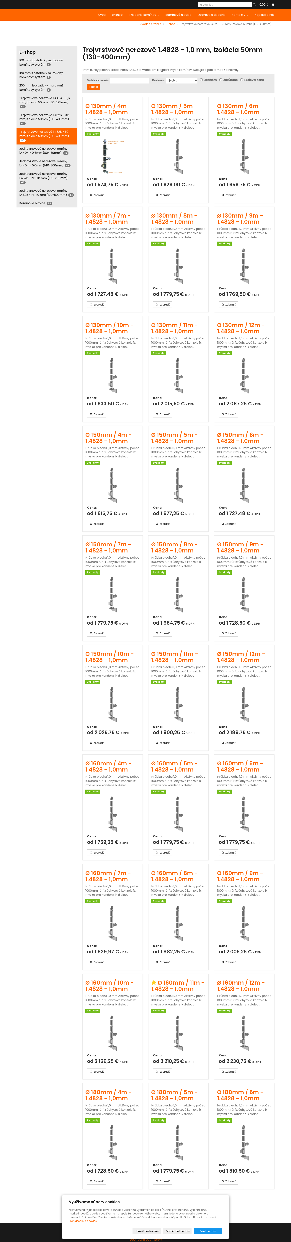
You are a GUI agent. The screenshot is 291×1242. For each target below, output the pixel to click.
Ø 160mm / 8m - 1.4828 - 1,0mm (174, 876)
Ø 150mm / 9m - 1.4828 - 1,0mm (240, 548)
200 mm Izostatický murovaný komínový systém (41, 87)
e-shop (117, 15)
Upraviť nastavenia (147, 1231)
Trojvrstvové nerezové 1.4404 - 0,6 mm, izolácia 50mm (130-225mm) (44, 102)
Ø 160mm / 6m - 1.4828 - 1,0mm (240, 767)
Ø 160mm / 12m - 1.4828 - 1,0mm (241, 986)
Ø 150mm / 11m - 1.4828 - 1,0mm (174, 657)
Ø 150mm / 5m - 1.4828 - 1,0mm (174, 438)
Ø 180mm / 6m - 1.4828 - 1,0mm (240, 1095)
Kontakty (240, 15)
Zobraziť (96, 195)
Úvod (102, 15)
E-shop (171, 24)
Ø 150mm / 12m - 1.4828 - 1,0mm (241, 657)
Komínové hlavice (178, 15)
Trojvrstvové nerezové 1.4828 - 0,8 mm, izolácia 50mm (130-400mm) (44, 119)
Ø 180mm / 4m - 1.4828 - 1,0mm (108, 1095)
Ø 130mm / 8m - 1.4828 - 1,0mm (174, 219)
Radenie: (158, 80)
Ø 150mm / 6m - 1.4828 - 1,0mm (240, 438)
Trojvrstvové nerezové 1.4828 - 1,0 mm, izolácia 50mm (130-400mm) (44, 136)
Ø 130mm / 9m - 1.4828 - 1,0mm (240, 219)
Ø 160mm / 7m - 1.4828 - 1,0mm (108, 876)
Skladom (210, 80)
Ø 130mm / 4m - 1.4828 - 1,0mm (108, 109)
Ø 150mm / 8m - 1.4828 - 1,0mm (174, 548)
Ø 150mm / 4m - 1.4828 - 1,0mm (108, 438)
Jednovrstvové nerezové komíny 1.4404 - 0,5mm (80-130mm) (43, 151)
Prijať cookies (208, 1231)
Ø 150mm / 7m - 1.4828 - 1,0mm (108, 548)
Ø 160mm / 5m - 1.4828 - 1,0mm (174, 767)
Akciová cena (253, 80)
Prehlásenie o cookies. (83, 1221)
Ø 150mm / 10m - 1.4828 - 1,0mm (109, 657)
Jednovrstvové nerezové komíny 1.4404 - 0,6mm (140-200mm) (45, 163)
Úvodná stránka (150, 24)
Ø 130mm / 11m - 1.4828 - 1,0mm (174, 328)
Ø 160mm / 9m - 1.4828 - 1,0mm (240, 876)
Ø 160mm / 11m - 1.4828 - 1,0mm (178, 986)
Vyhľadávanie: (98, 80)
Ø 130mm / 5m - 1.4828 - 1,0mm (174, 109)
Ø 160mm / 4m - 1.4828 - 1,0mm (108, 767)
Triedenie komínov (144, 15)
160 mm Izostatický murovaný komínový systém (41, 62)
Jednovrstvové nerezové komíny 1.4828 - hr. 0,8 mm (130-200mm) (43, 178)
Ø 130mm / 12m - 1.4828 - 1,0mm (241, 328)
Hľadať (93, 87)
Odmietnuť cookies (178, 1231)
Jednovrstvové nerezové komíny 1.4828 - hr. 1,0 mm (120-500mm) (46, 193)
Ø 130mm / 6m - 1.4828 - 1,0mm (240, 109)
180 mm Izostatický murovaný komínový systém (41, 75)
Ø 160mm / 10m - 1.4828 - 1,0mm (109, 986)
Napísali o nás (264, 15)
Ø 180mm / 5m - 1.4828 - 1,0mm (174, 1095)
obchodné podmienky (146, 1240)
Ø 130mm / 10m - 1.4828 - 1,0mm (109, 328)
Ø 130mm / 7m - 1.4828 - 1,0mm (108, 219)
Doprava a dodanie (211, 15)
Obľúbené (230, 80)
